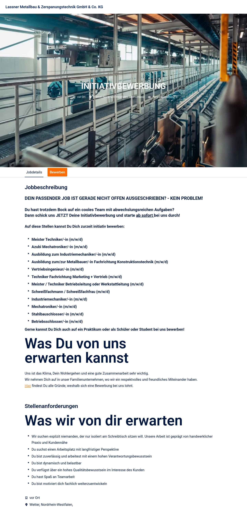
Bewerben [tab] (57, 172)
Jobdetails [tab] (34, 172)
